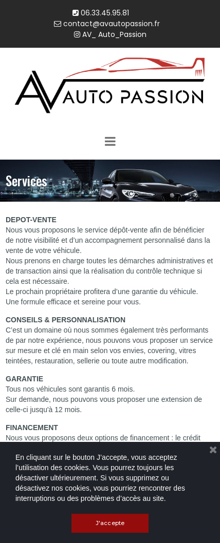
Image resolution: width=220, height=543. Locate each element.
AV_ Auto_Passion (110, 34)
